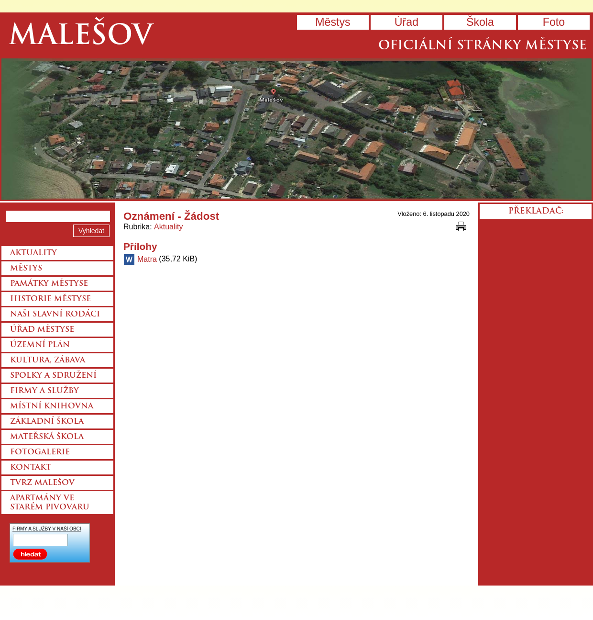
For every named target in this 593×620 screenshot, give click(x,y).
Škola (480, 22)
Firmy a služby (44, 391)
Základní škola (47, 422)
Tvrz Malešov (42, 483)
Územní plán (40, 345)
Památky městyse (49, 284)
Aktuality (168, 227)
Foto (554, 22)
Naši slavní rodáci (55, 314)
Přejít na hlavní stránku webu (296, 129)
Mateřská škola (47, 437)
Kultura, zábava (47, 360)
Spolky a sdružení (53, 376)
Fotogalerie (40, 452)
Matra (147, 259)
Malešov (81, 37)
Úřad (406, 22)
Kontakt (30, 468)
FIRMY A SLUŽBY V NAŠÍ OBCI (46, 528)
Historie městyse (50, 299)
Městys (332, 22)
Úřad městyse (42, 330)
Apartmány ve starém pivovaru (49, 503)
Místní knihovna (51, 406)
